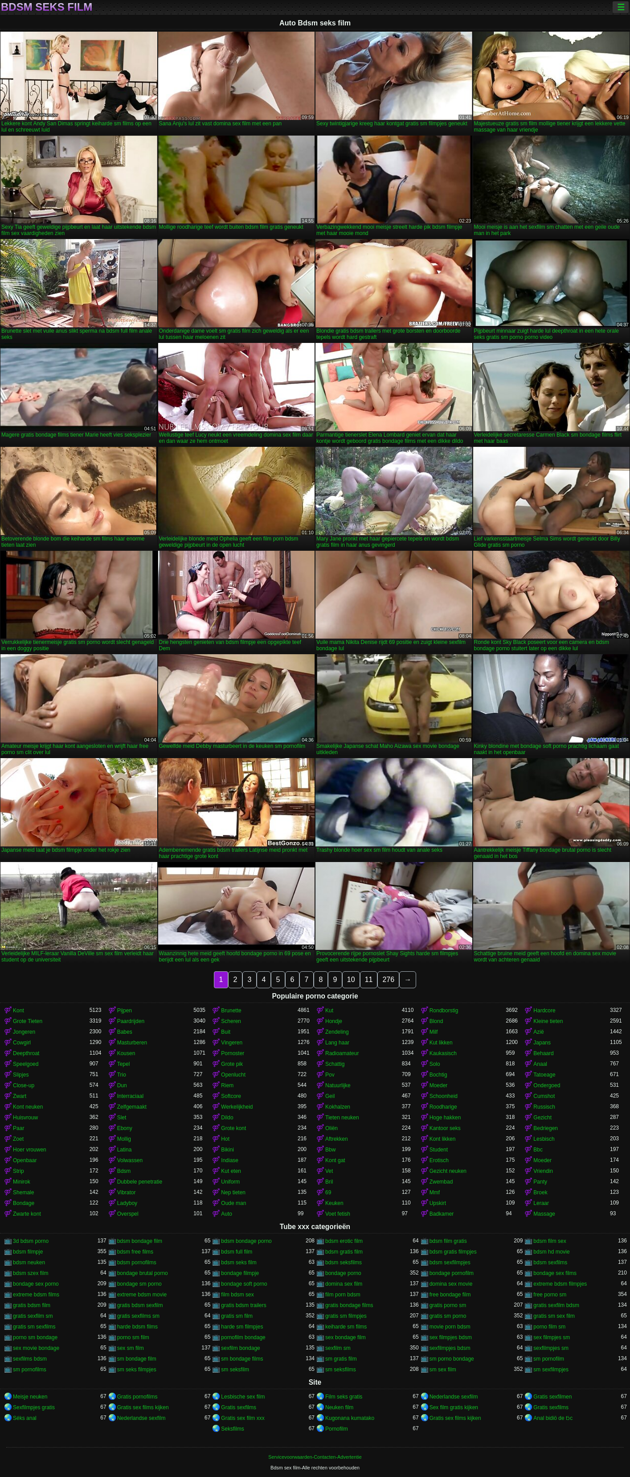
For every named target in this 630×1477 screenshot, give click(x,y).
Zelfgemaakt (132, 1107)
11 (369, 979)
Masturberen (132, 1043)
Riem (227, 1085)
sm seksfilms (340, 1369)
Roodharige (443, 1107)
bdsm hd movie (551, 1252)
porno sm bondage (35, 1337)
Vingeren (231, 1043)
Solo (435, 1064)
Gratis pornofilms (137, 1397)
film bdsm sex (237, 1294)
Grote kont (233, 1128)
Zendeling (337, 1032)
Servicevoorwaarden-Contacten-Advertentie (314, 1457)
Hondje (333, 1021)
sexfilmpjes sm (551, 1348)
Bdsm (124, 1171)
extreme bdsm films (36, 1294)
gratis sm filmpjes (346, 1316)
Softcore (231, 1096)
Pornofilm (336, 1429)
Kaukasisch (443, 1053)
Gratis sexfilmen (552, 1397)
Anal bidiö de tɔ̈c (553, 1418)
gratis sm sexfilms (34, 1327)
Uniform (230, 1182)
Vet (329, 1171)
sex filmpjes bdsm (451, 1337)
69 (328, 1192)
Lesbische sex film (243, 1397)
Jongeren (24, 1032)
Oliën (331, 1128)
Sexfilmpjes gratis (34, 1407)
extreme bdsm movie (142, 1294)
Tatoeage (544, 1075)
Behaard (543, 1053)
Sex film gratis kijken (454, 1407)
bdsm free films (135, 1252)
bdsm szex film (30, 1273)
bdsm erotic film (344, 1241)
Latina (124, 1150)
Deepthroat (26, 1053)
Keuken (334, 1203)
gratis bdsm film (31, 1305)
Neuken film (339, 1407)
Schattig (334, 1064)
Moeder (439, 1085)
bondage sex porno (36, 1284)
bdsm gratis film (344, 1252)
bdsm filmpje (28, 1252)
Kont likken (443, 1139)
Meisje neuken (30, 1397)
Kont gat (335, 1160)
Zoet (18, 1139)
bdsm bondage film (139, 1241)
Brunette (231, 1010)
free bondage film (450, 1294)
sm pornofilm (548, 1359)
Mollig (124, 1139)
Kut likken (441, 1043)
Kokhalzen (337, 1107)
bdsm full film (236, 1252)
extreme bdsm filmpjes (560, 1284)
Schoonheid (444, 1096)
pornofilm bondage (243, 1337)
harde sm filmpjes (242, 1327)
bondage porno (343, 1273)
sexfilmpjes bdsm (450, 1348)
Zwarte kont (27, 1214)
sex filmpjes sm (551, 1337)
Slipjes (21, 1075)
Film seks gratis (343, 1397)
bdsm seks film (238, 1262)
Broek (540, 1192)
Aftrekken (336, 1139)
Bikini (227, 1150)
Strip (18, 1171)
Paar (18, 1128)
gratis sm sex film (554, 1316)
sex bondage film (345, 1337)
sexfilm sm (338, 1348)
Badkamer (442, 1214)
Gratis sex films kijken (143, 1407)
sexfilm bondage (240, 1348)
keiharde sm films (346, 1327)
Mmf (435, 1192)
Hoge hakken (445, 1117)
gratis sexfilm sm (33, 1316)
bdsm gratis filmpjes (453, 1252)
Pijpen (124, 1010)
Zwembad (441, 1182)
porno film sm (549, 1327)
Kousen (126, 1053)
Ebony (124, 1128)
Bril (329, 1182)
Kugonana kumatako (349, 1418)
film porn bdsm (342, 1294)
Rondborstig (444, 1010)
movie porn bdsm (450, 1327)
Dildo (227, 1117)
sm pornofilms (29, 1369)
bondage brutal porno (142, 1273)
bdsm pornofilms (136, 1262)
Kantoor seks (445, 1128)
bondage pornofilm (452, 1273)
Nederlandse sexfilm (454, 1397)
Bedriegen (545, 1128)
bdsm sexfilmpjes (450, 1262)
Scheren (231, 1021)
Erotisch (439, 1160)
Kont (18, 1010)
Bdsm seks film (46, 7)
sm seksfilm (235, 1369)
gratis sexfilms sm (138, 1316)
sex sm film (130, 1348)
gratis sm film (237, 1316)
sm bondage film (136, 1359)
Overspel (128, 1214)
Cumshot (544, 1096)
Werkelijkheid (237, 1107)
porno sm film (133, 1337)
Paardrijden (130, 1021)
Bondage (23, 1203)
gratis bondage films (349, 1305)
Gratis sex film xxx (242, 1418)
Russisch (544, 1107)
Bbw (330, 1150)
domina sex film (343, 1284)
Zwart (19, 1096)
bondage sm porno (139, 1284)
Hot (225, 1139)
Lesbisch (543, 1139)
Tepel (123, 1064)
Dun (122, 1085)
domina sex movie (451, 1284)
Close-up (23, 1085)
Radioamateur (342, 1053)
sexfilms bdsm (30, 1359)
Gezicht (542, 1117)
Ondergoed (546, 1085)
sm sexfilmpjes (551, 1369)
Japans (542, 1043)
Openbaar (25, 1160)
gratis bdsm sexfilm (140, 1305)
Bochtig (438, 1075)
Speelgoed (25, 1064)
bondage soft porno (244, 1284)
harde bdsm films (137, 1327)
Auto (226, 1214)
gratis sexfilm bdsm (556, 1305)
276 (388, 979)
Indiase (229, 1160)
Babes (124, 1032)
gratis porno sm (448, 1305)
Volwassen (130, 1160)
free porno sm (549, 1294)
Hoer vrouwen (29, 1150)
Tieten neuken (342, 1117)
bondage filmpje (240, 1273)
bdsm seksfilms (343, 1262)
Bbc (538, 1150)
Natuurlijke (338, 1085)
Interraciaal (130, 1096)
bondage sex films (555, 1273)
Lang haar (337, 1043)
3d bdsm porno (31, 1241)
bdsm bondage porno (246, 1241)
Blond (436, 1021)
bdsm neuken (29, 1262)
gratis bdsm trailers (243, 1305)
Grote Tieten (27, 1021)
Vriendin (543, 1171)
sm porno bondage (452, 1359)
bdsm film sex (549, 1241)
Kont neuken (28, 1107)
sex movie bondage (36, 1348)
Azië (538, 1032)
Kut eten (231, 1171)
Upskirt (438, 1203)
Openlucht (233, 1075)
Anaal (540, 1064)
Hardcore (544, 1010)
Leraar (541, 1203)
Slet (122, 1117)
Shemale (23, 1192)
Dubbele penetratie (139, 1182)
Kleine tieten (548, 1021)
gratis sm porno (448, 1316)
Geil (330, 1096)
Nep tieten (233, 1192)
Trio (121, 1075)
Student (439, 1150)
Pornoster (232, 1053)
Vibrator (126, 1192)
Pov (330, 1075)
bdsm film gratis (448, 1241)
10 (351, 979)
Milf (434, 1032)
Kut (329, 1010)
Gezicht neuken (448, 1171)
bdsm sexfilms (550, 1262)
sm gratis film (341, 1359)
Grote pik (232, 1064)
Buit (225, 1032)
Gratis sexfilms (238, 1407)
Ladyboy (127, 1203)
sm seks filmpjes (136, 1369)
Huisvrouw (25, 1117)
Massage (544, 1214)
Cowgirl (22, 1043)
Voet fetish (337, 1214)
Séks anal (25, 1418)
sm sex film (443, 1369)
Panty (540, 1182)
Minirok (21, 1182)
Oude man (233, 1203)
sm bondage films (242, 1359)
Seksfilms (232, 1429)
